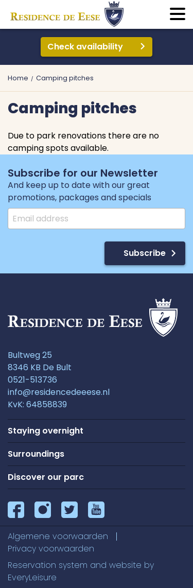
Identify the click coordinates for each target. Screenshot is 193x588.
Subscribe (145, 253)
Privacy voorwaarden (51, 549)
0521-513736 (32, 380)
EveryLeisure (32, 577)
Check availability (85, 47)
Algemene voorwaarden (58, 536)
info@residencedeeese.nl (59, 392)
